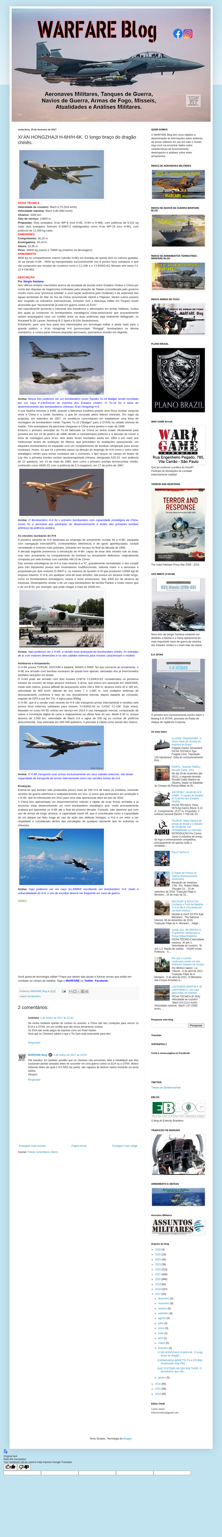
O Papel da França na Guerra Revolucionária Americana (184, 876)
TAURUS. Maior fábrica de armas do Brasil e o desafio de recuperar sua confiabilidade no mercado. (187, 825)
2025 (158, 1254)
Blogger (127, 1438)
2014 (158, 1393)
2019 (158, 1284)
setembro (163, 1313)
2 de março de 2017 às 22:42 (56, 1017)
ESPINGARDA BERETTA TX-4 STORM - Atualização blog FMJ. (180, 1362)
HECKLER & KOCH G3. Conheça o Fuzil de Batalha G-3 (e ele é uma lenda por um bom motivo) (187, 906)
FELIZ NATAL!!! (180, 852)
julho (161, 1323)
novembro (164, 1303)
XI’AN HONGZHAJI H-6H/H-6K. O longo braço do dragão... (180, 1354)
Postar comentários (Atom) (43, 1152)
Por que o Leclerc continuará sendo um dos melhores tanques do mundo (188, 961)
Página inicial (79, 1145)
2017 (158, 1294)
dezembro (164, 1298)
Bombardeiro (34, 996)
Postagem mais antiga (125, 1145)
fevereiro (163, 1348)
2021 (158, 1274)
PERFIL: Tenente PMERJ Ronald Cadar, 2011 (186, 768)
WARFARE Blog (37, 1054)
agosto (162, 1318)
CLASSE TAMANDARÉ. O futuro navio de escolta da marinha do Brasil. (186, 741)
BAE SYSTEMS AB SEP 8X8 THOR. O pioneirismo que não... (179, 1370)
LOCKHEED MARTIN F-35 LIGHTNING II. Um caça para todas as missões (187, 989)
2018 (158, 1289)
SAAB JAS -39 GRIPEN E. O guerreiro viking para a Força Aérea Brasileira (187, 933)
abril (161, 1338)
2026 (158, 1249)
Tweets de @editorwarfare (166, 1087)
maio (161, 1333)
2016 (158, 1383)
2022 (158, 1269)
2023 (158, 1264)
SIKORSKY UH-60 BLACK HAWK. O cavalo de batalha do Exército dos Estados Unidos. (187, 797)
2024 (158, 1259)
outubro (162, 1308)
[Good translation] (10, 1467)
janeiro (162, 1377)
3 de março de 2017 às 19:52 (70, 1054)
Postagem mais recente (32, 1145)
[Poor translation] (24, 1467)
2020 (158, 1279)
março (162, 1343)
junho (161, 1328)
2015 (158, 1388)
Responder (34, 1042)
